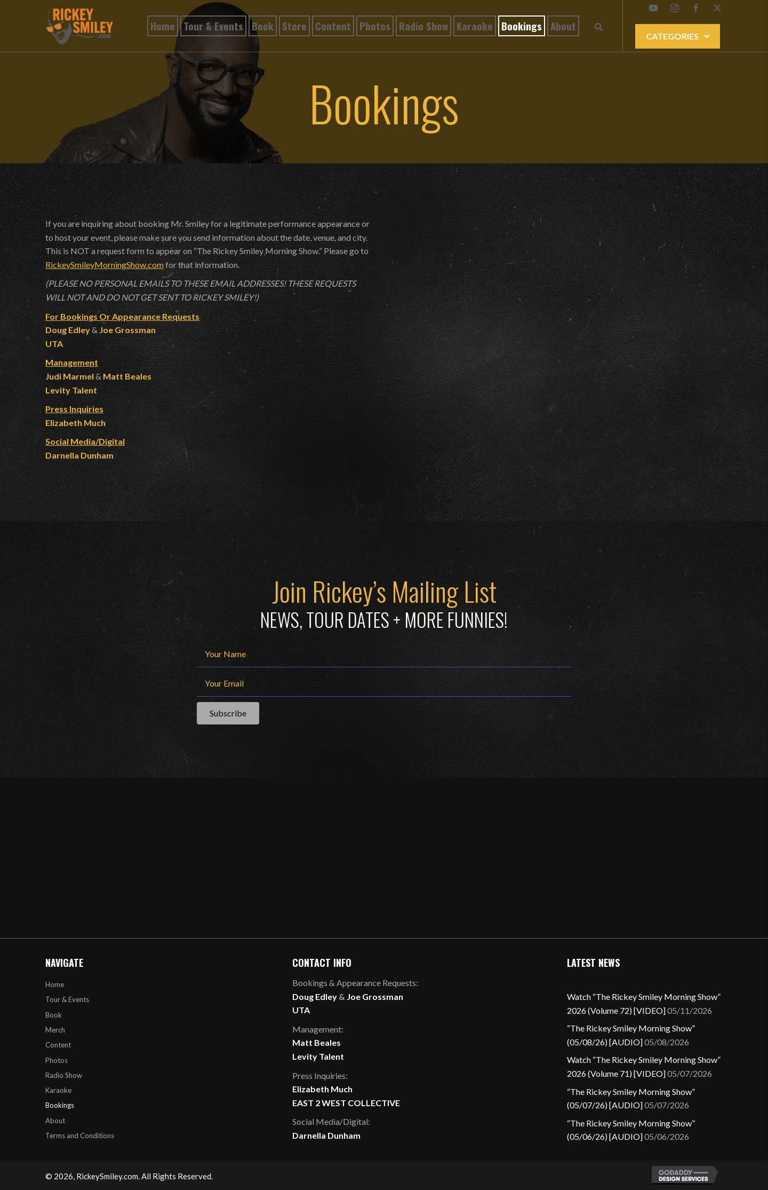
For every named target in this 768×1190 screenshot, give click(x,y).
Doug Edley (314, 996)
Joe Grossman (127, 330)
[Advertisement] (384, 858)
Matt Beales (127, 376)
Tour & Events (67, 999)
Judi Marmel (69, 376)
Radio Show (63, 1075)
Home (54, 984)
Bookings (59, 1105)
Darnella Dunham (79, 455)
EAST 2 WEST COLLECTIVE (346, 1103)
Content (58, 1045)
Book (53, 1015)
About (55, 1120)
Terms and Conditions (79, 1135)
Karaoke (58, 1090)
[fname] (384, 655)
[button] (653, 8)
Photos (56, 1060)
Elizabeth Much (75, 422)
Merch (55, 1030)
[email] (384, 685)
